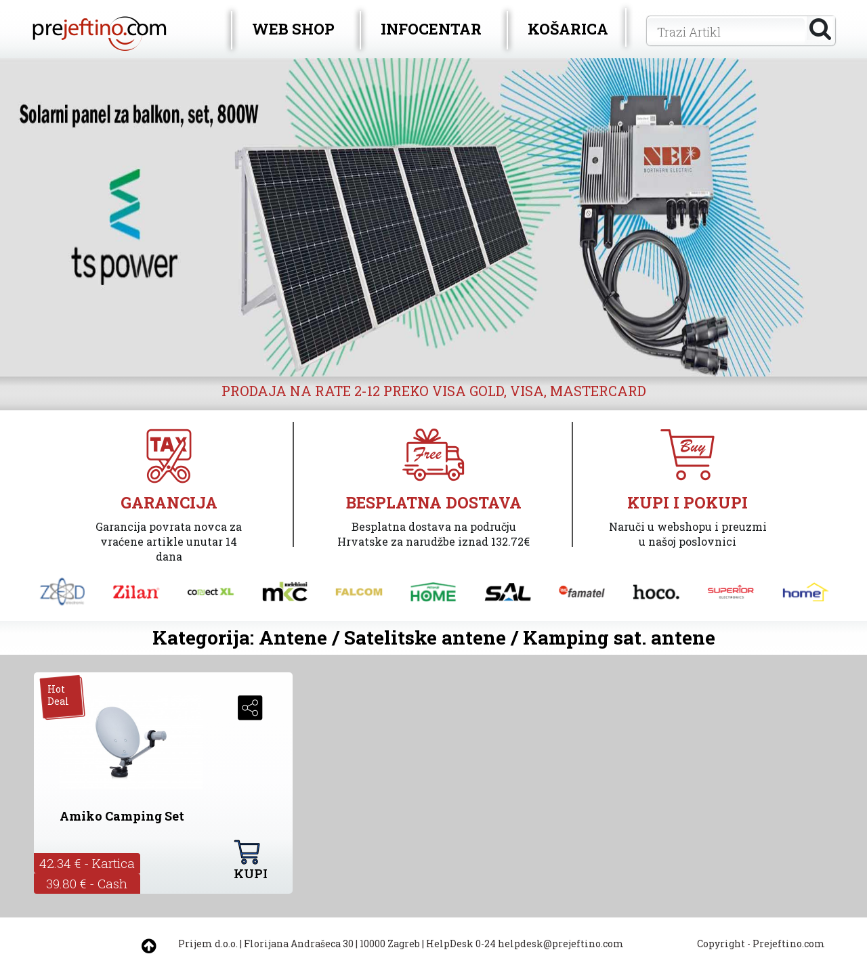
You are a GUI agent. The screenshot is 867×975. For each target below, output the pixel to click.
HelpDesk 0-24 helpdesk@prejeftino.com (525, 943)
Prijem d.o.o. (208, 943)
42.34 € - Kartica (87, 862)
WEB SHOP (293, 29)
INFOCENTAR (431, 29)
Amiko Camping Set (122, 816)
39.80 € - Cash (86, 883)
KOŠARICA (568, 29)
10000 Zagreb (390, 943)
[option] (433, 217)
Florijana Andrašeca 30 (299, 943)
